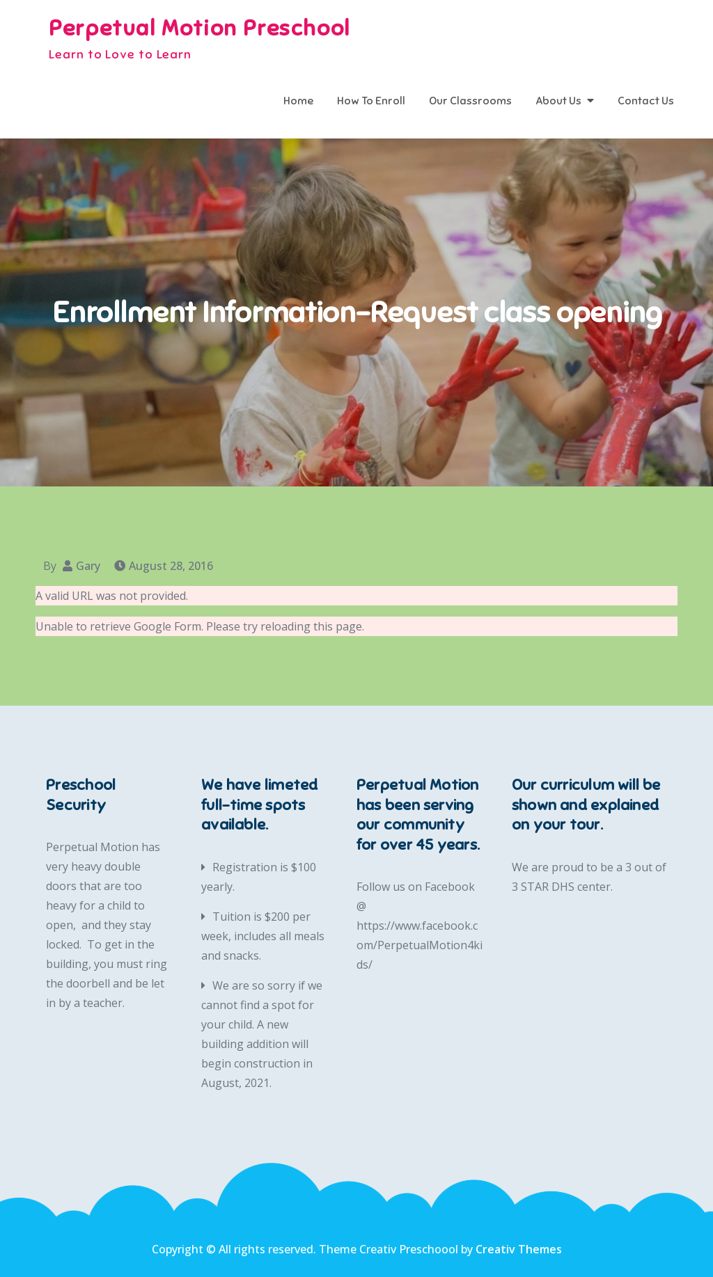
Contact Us (646, 101)
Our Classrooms (470, 101)
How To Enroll (371, 101)
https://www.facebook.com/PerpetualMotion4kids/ (419, 945)
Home (298, 101)
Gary (88, 565)
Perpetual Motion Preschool (199, 28)
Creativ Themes (519, 1249)
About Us (558, 101)
